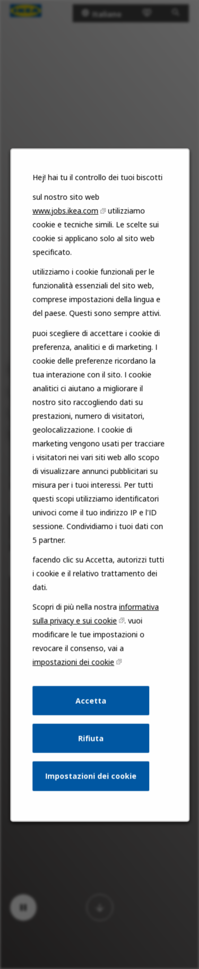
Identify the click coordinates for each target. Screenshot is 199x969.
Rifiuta (91, 746)
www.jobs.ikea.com (65, 229)
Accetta (91, 709)
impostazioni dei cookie (73, 671)
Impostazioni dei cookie (91, 783)
